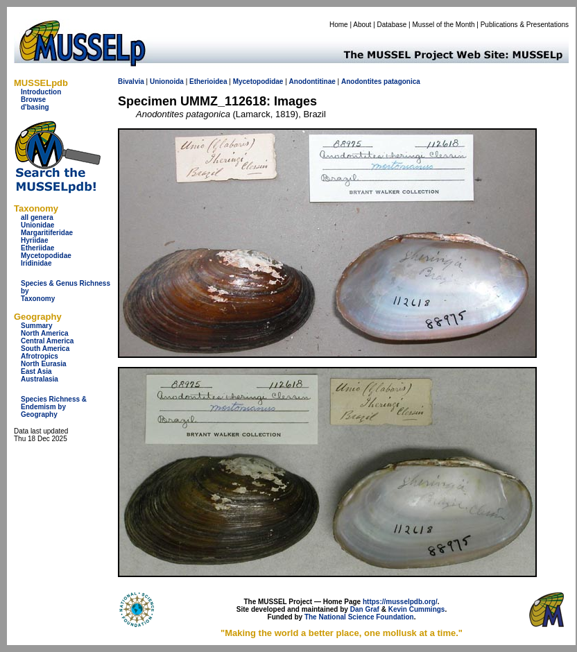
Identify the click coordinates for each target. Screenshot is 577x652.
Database (392, 24)
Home (338, 24)
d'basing (35, 107)
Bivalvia (131, 81)
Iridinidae (36, 263)
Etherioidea (208, 81)
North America (45, 333)
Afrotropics (39, 356)
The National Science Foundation (359, 617)
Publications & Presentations (525, 24)
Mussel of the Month (444, 24)
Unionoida (167, 81)
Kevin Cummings (416, 609)
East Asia (36, 371)
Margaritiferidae (47, 233)
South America (45, 348)
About (362, 24)
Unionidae (37, 225)
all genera (37, 217)
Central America (47, 341)
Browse (33, 99)
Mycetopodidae (46, 255)
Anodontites (361, 81)
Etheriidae (37, 248)
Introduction (41, 92)
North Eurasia (44, 364)
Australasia (39, 379)
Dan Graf (364, 609)
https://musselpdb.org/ (400, 602)
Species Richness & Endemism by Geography (54, 406)
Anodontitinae (312, 81)
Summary (37, 325)
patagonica (402, 81)
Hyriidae (34, 240)
